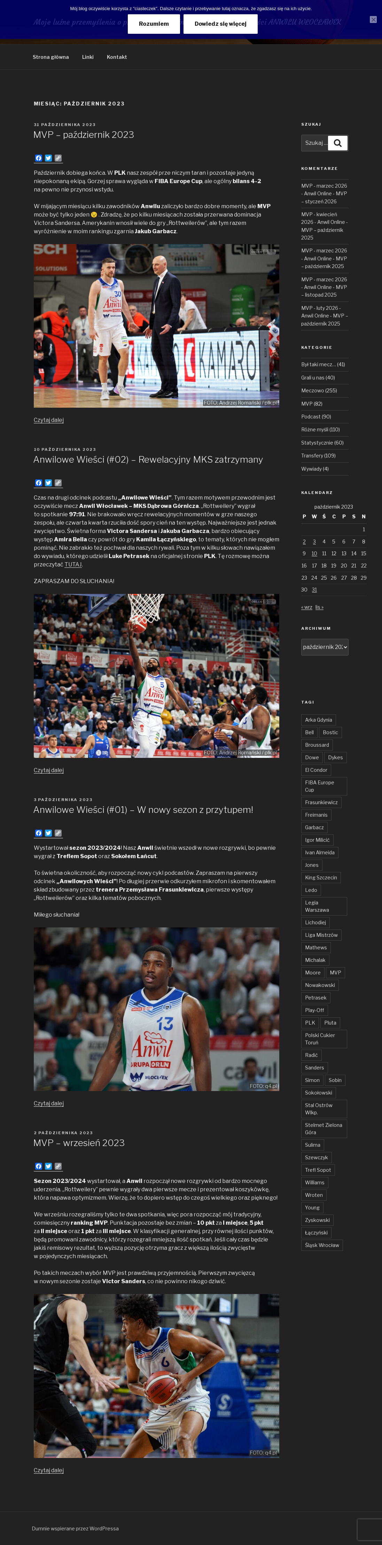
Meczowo (312, 390)
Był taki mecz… (318, 364)
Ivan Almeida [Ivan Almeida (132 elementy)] (320, 852)
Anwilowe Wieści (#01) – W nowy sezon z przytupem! (143, 809)
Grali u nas (313, 378)
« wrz (306, 607)
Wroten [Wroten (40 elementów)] (314, 1195)
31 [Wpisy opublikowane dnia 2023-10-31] (314, 590)
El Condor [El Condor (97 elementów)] (316, 770)
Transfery (312, 455)
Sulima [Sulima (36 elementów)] (312, 1145)
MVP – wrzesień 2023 (79, 1142)
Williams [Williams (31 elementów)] (315, 1182)
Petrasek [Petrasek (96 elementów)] (316, 998)
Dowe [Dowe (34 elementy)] (312, 757)
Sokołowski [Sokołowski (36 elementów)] (318, 1093)
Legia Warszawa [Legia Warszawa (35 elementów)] (317, 906)
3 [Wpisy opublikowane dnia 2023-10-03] (314, 541)
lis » (319, 607)
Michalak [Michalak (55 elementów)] (315, 960)
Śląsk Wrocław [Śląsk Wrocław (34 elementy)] (322, 1245)
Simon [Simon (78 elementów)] (312, 1080)
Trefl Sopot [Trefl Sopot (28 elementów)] (318, 1170)
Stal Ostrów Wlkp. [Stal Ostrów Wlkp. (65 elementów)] (319, 1108)
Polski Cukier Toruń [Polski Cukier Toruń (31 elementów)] (320, 1038)
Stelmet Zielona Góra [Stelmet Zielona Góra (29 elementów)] (323, 1128)
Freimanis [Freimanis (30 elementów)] (316, 815)
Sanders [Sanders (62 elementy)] (314, 1067)
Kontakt (117, 57)
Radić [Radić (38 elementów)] (311, 1055)
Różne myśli (314, 429)
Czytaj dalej (49, 420)
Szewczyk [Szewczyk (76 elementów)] (316, 1157)
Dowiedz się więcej (221, 24)
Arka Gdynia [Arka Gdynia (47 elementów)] (318, 720)
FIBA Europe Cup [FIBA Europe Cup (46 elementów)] (319, 786)
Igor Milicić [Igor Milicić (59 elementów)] (317, 840)
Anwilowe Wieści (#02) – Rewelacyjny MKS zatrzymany (148, 459)
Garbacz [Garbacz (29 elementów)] (314, 827)
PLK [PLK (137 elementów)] (310, 1023)
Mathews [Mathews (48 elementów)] (316, 947)
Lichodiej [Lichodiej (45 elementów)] (315, 922)
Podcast (311, 416)
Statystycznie (317, 443)
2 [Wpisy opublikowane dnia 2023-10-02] (304, 541)
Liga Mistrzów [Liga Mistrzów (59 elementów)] (321, 935)
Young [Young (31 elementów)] (312, 1207)
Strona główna (51, 57)
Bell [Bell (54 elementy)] (309, 732)
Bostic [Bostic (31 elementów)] (330, 732)
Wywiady (311, 469)
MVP (307, 404)
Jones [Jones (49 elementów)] (312, 865)
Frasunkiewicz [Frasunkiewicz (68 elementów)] (321, 802)
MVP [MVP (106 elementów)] (335, 972)
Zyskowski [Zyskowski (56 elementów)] (317, 1220)
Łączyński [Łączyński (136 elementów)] (316, 1233)
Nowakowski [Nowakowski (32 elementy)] (320, 985)
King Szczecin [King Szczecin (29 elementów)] (321, 877)
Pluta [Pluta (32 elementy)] (330, 1023)
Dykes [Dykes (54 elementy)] (335, 757)
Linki (88, 57)
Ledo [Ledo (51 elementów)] (311, 890)
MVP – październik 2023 (83, 134)
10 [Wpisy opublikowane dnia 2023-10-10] (314, 553)
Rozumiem (154, 24)
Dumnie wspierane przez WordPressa (75, 1528)
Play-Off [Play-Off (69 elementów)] (314, 1010)
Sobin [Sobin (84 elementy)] (335, 1080)
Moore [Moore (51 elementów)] (313, 972)
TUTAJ (73, 564)
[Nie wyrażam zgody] (373, 19)
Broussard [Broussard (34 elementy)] (317, 745)
